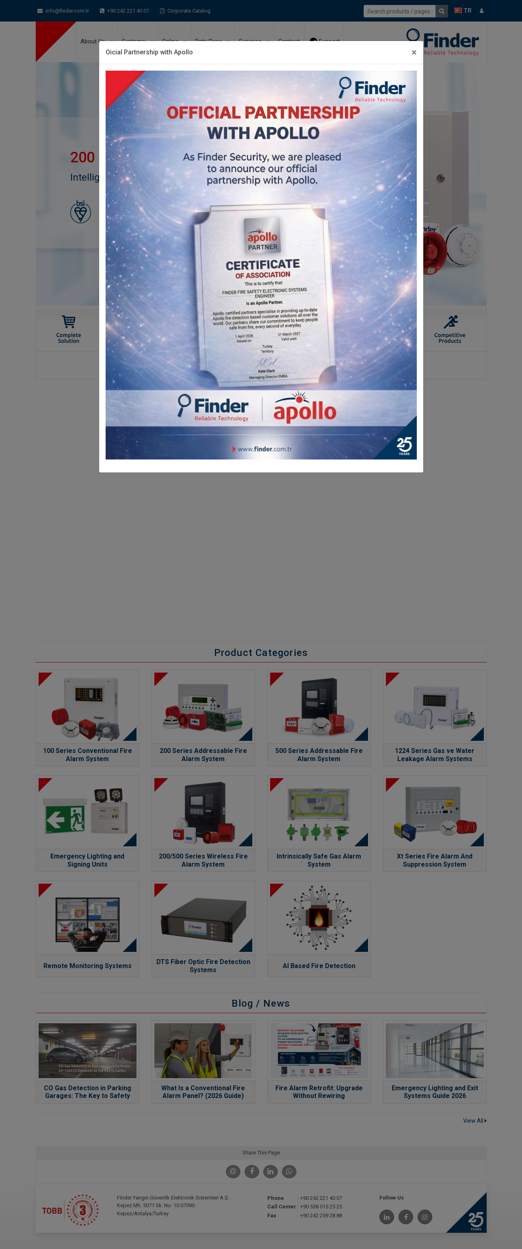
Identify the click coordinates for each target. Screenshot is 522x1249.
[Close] (414, 52)
